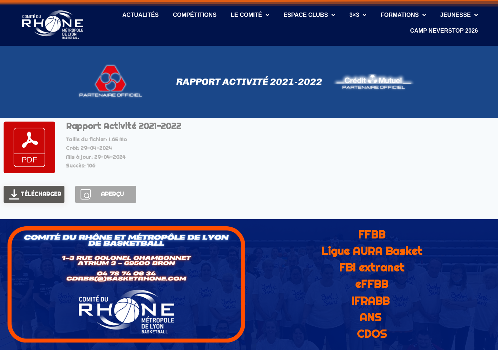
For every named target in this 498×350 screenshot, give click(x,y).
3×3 (357, 15)
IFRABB (370, 301)
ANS (370, 317)
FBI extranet (371, 267)
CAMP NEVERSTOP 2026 (444, 31)
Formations (403, 15)
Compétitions (195, 15)
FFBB (371, 234)
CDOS (372, 334)
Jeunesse (459, 15)
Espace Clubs (309, 15)
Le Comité (250, 15)
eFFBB (371, 284)
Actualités (140, 15)
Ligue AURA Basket (371, 251)
